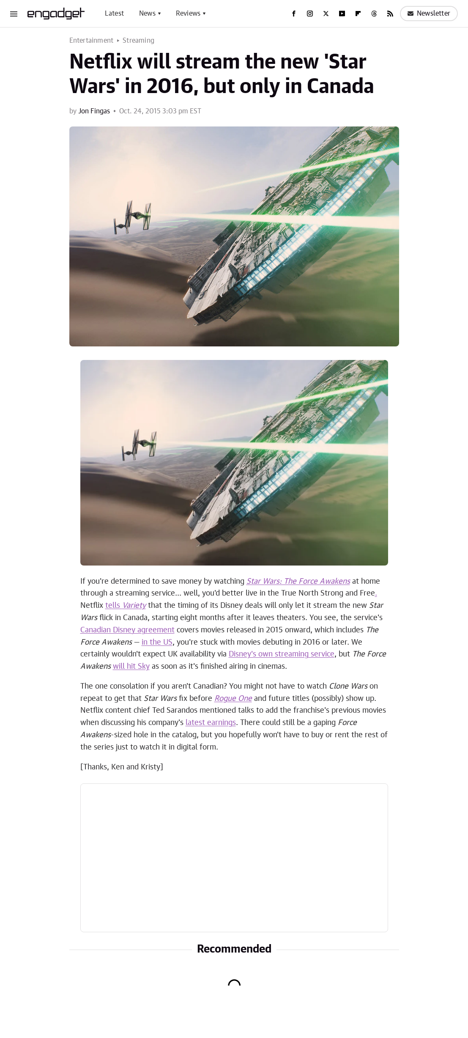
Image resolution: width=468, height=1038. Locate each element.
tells (125, 606)
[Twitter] (326, 13)
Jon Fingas (94, 111)
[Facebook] (293, 13)
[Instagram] (310, 13)
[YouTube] (342, 13)
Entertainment (91, 40)
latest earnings (211, 723)
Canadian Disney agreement (127, 630)
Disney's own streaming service (281, 654)
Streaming (138, 40)
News (147, 13)
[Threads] (374, 13)
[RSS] (390, 13)
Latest (114, 13)
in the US (157, 642)
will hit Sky (131, 666)
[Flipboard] (358, 13)
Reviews (188, 13)
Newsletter (429, 13)
